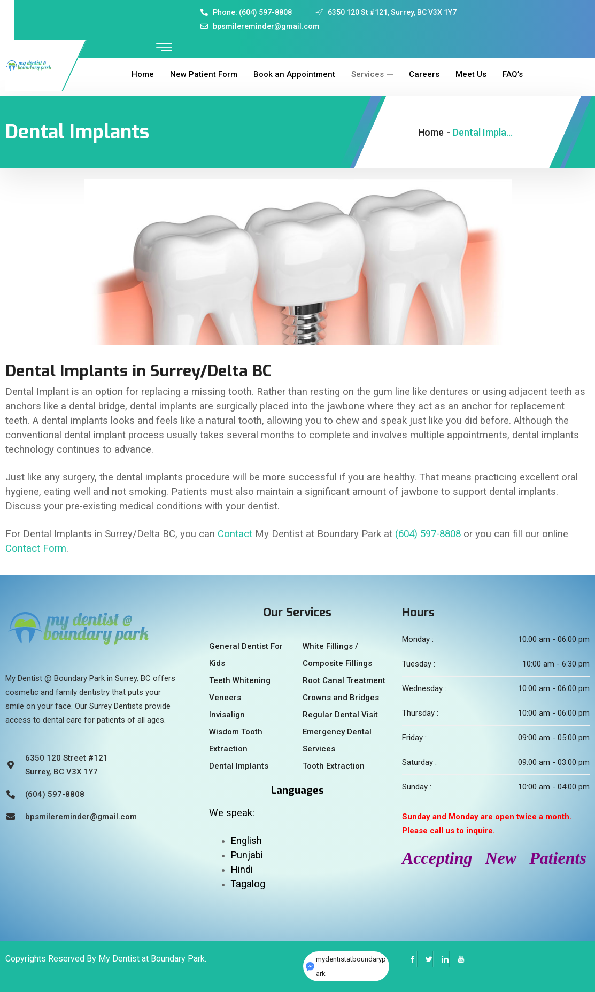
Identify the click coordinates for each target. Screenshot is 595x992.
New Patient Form (203, 74)
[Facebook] (409, 959)
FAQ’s (513, 74)
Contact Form (35, 548)
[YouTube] (457, 959)
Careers (424, 74)
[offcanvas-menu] (164, 47)
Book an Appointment (294, 74)
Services (372, 74)
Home (143, 74)
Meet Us (470, 74)
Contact (235, 534)
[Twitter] (425, 959)
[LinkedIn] (441, 959)
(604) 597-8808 (428, 534)
